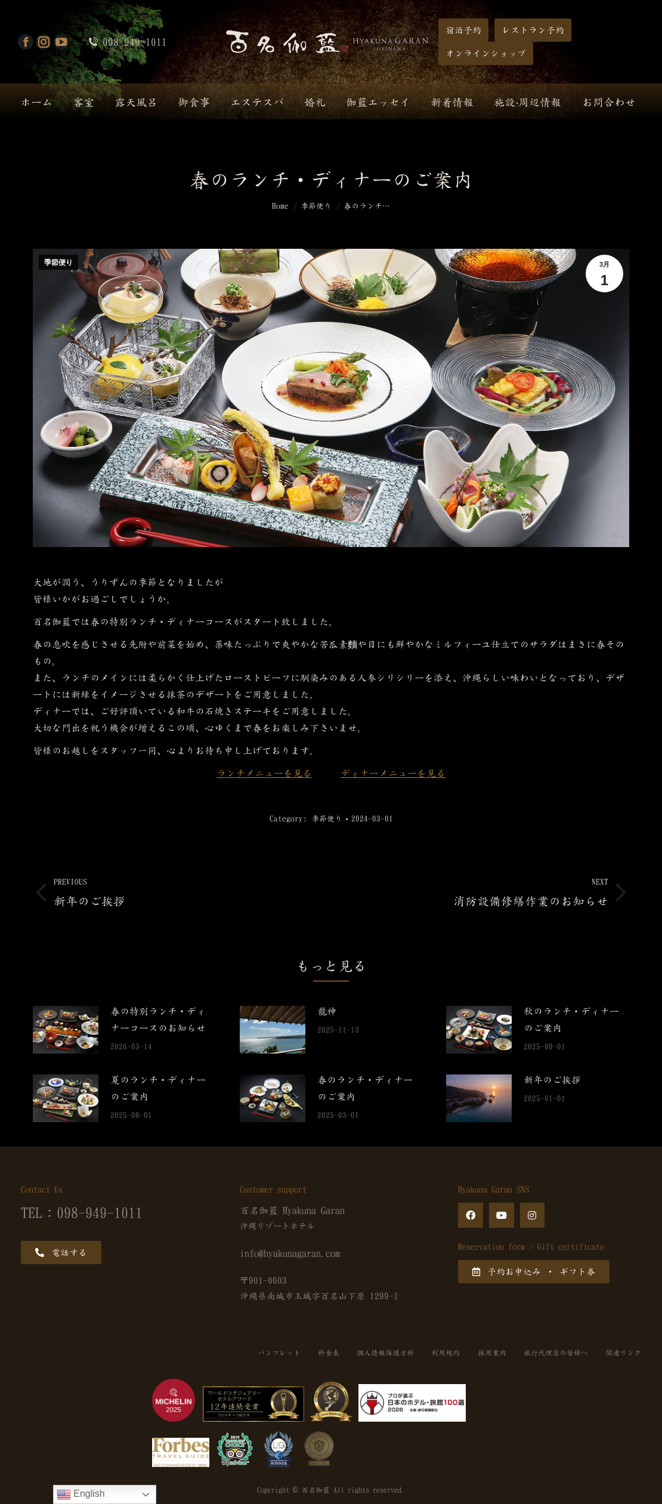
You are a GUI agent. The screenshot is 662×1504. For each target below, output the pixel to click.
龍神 (326, 1011)
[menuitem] (36, 101)
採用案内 (491, 1353)
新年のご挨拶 (552, 1080)
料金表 (326, 1353)
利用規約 (444, 1353)
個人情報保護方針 (383, 1353)
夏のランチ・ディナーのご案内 (158, 1088)
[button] (463, 30)
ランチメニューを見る (264, 773)
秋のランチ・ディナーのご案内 (571, 1019)
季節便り (58, 262)
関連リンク (623, 1353)
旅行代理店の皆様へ (555, 1353)
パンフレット (276, 1353)
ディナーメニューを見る (393, 773)
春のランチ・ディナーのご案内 (365, 1088)
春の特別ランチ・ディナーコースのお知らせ (158, 1019)
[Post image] (65, 1030)
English (81, 1494)
